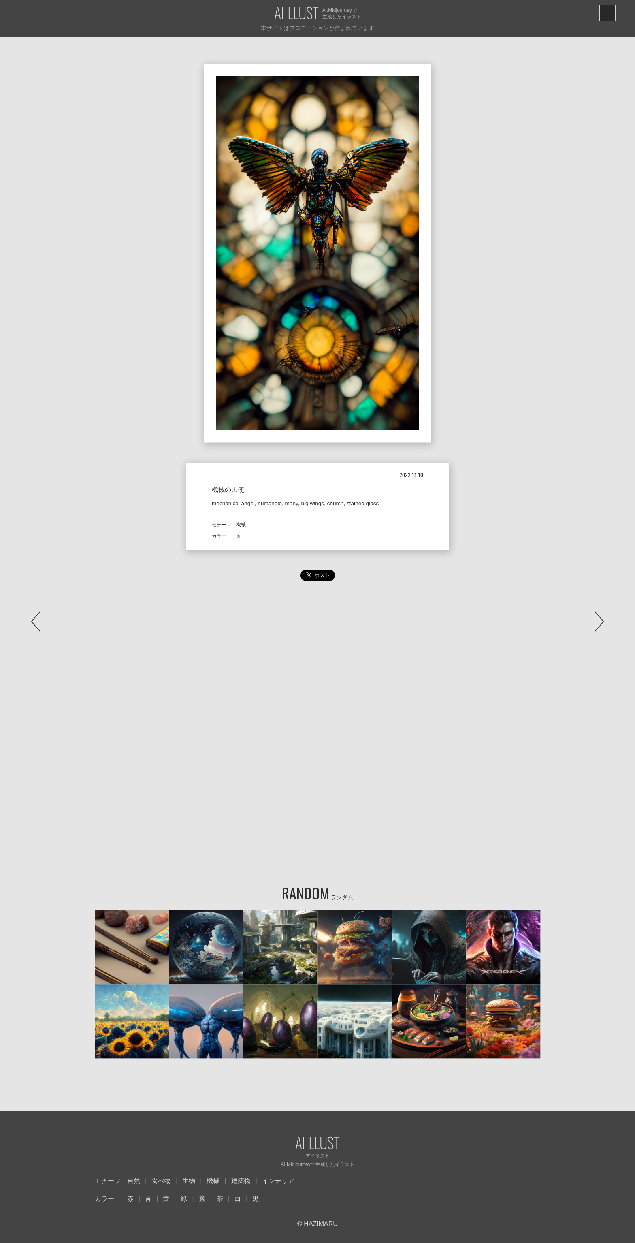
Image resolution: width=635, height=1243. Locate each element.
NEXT (599, 621)
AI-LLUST (296, 13)
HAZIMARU (320, 1223)
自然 (133, 1180)
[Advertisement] (317, 670)
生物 (188, 1180)
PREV (35, 621)
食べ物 (161, 1180)
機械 (213, 1180)
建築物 (241, 1180)
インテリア (278, 1180)
